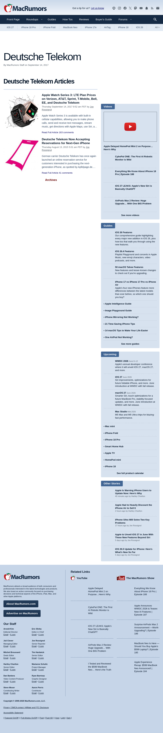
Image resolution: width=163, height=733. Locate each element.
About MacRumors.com (21, 603)
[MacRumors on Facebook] (125, 8)
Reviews (84, 19)
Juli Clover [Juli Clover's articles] (8, 641)
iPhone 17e (90, 27)
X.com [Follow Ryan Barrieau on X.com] (41, 681)
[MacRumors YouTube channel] (141, 8)
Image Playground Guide (118, 310)
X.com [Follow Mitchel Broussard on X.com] (12, 658)
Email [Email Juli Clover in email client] (5, 646)
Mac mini (110, 426)
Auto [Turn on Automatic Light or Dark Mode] (57, 718)
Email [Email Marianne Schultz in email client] (34, 670)
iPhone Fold (49, 27)
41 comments (65, 173)
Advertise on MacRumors (22, 613)
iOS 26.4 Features (124, 251)
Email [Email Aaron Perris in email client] (34, 693)
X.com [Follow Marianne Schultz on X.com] (41, 670)
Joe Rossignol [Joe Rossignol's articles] (38, 641)
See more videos (130, 215)
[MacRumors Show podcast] (114, 8)
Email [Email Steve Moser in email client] (5, 693)
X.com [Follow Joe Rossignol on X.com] (41, 646)
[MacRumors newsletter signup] (158, 8)
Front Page (13, 19)
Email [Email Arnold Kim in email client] (5, 635)
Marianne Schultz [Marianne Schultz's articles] (40, 664)
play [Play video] (130, 127)
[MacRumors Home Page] (25, 8)
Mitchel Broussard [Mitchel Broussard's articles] (11, 652)
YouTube (82, 578)
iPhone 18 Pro (28, 27)
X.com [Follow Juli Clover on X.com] (12, 646)
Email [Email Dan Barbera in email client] (5, 681)
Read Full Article (50, 132)
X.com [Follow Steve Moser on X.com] (12, 693)
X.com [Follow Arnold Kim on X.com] (12, 635)
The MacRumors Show (140, 578)
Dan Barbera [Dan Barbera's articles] (9, 676)
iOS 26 (139, 27)
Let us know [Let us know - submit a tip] (97, 8)
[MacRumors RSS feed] (152, 8)
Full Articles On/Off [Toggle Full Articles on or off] (29, 718)
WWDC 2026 (121, 361)
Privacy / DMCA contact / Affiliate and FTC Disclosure (26, 707)
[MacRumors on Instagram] (119, 8)
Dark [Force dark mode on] (69, 718)
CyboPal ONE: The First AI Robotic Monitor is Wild (100, 610)
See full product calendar (130, 473)
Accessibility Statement (13, 713)
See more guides (130, 344)
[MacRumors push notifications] (146, 8)
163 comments (66, 132)
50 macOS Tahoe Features (129, 267)
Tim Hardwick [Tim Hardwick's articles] (38, 652)
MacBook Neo (70, 27)
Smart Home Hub (114, 446)
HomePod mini (113, 460)
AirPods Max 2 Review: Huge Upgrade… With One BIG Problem (99, 648)
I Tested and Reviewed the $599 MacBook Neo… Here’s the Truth (99, 666)
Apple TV (110, 453)
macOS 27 (120, 393)
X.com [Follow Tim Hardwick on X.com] (41, 658)
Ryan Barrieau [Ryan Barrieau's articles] (38, 676)
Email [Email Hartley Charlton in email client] (5, 670)
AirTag (107, 27)
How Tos (67, 19)
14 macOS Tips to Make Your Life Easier (126, 330)
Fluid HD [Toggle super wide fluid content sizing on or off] (49, 718)
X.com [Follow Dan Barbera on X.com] (12, 681)
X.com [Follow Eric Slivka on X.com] (41, 635)
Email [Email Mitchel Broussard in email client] (5, 658)
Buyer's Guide (104, 19)
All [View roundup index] (157, 27)
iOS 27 (10, 27)
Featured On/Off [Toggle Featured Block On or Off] (11, 718)
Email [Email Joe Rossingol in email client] (34, 646)
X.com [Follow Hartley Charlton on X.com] (12, 670)
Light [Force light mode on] (63, 718)
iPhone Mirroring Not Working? (122, 317)
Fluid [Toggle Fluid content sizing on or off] (42, 718)
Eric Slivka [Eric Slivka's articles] (37, 629)
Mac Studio (121, 411)
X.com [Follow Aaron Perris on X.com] (41, 693)
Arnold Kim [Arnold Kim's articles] (8, 629)
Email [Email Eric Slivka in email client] (34, 635)
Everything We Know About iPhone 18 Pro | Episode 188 (145, 591)
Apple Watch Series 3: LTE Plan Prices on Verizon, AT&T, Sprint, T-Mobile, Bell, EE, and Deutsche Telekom (69, 98)
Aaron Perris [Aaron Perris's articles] (37, 687)
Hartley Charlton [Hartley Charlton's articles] (10, 664)
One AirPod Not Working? (119, 337)
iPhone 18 (123, 27)
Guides (52, 19)
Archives (51, 179)
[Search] (156, 19)
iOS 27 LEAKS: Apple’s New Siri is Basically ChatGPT (99, 629)
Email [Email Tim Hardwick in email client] (34, 658)
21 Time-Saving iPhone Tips (120, 324)
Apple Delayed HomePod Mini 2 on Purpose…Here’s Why (99, 591)
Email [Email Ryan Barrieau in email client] (34, 681)
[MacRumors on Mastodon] (135, 8)
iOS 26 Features (123, 232)
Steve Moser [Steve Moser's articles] (9, 687)
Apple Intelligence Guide (118, 303)
